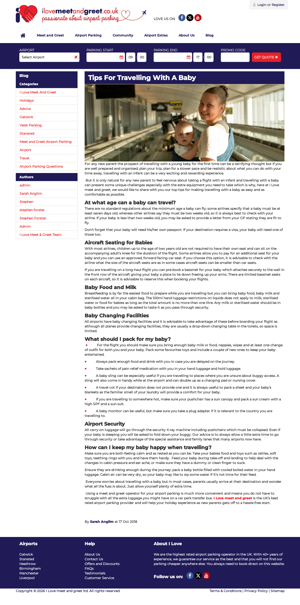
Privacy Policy (256, 591)
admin (25, 185)
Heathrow (27, 564)
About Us (186, 35)
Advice (25, 109)
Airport (26, 50)
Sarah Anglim (102, 522)
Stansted (27, 133)
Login (259, 5)
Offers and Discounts (102, 564)
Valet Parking (31, 125)
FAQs (89, 568)
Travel (24, 158)
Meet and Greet (50, 35)
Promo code (233, 50)
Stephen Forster (33, 218)
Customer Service (99, 578)
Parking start (99, 50)
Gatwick (26, 117)
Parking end (165, 50)
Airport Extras (156, 35)
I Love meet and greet (233, 498)
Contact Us (94, 559)
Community (123, 35)
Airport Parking (88, 35)
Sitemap (277, 591)
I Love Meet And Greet (38, 92)
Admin (25, 226)
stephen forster (32, 210)
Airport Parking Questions (41, 166)
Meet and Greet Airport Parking (46, 142)
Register (278, 5)
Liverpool (27, 578)
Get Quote (266, 57)
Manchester (29, 573)
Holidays (27, 100)
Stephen (26, 202)
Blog (209, 35)
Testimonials (95, 573)
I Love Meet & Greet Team (41, 235)
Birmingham (30, 568)
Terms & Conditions (226, 591)
